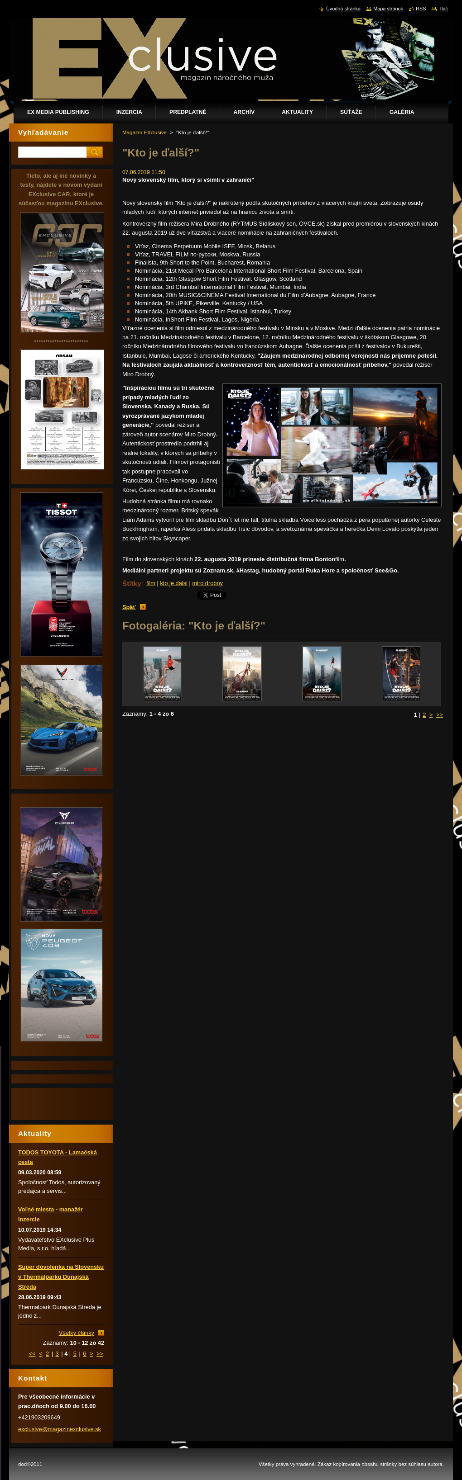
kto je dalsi (173, 583)
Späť (129, 607)
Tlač (443, 8)
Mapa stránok (388, 8)
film (150, 583)
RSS (421, 8)
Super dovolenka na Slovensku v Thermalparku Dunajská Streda (61, 1276)
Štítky (131, 583)
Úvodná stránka (343, 8)
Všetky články (76, 1332)
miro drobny (207, 583)
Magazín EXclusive (144, 132)
